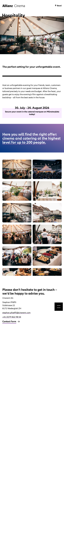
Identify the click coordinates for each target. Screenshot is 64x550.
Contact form (9, 321)
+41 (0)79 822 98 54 (11, 317)
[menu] (59, 307)
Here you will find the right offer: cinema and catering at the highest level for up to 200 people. (31, 138)
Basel (59, 5)
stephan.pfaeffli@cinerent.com (16, 312)
